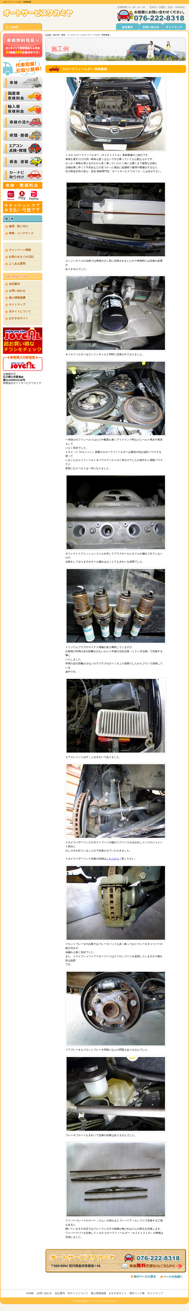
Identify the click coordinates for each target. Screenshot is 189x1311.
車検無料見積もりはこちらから (115, 1260)
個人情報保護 (17, 297)
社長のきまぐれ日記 (21, 256)
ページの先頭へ (172, 1276)
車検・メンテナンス (21, 233)
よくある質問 (17, 263)
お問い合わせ (17, 290)
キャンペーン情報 (20, 249)
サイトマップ (17, 304)
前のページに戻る (143, 1276)
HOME (48, 35)
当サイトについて (20, 311)
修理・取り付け (18, 226)
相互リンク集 (137, 1293)
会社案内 (14, 283)
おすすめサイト (18, 318)
